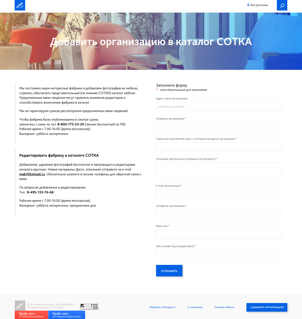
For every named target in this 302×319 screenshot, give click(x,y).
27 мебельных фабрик (31, 315)
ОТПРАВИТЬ (169, 271)
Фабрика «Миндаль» (163, 307)
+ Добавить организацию (267, 307)
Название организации (170, 118)
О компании (194, 307)
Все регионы (259, 5)
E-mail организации (168, 185)
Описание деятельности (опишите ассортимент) (186, 159)
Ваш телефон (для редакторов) (175, 246)
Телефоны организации (170, 205)
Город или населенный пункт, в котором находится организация (195, 138)
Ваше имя (162, 226)
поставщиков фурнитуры (66, 315)
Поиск (282, 5)
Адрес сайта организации (171, 98)
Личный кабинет (224, 307)
